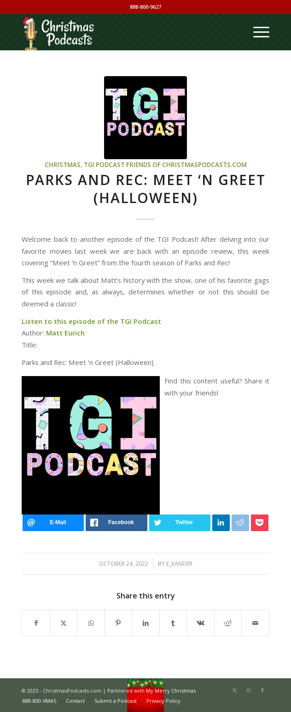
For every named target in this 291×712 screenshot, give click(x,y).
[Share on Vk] (200, 623)
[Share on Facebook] (35, 623)
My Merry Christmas (171, 690)
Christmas (63, 165)
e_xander (179, 564)
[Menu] (256, 31)
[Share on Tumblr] (173, 623)
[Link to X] (235, 690)
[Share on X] (63, 623)
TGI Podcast (104, 165)
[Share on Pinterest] (118, 623)
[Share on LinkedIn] (145, 623)
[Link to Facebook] (262, 690)
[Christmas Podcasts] (121, 31)
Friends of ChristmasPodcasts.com (186, 165)
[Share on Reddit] (228, 623)
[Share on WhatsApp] (90, 623)
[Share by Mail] (255, 623)
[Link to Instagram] (249, 690)
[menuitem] (256, 31)
